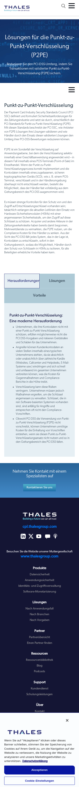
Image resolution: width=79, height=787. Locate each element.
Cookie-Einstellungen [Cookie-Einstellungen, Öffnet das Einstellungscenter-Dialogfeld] (39, 780)
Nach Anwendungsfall (39, 608)
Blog (39, 665)
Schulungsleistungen (39, 694)
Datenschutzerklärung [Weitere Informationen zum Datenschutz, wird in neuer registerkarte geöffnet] (35, 761)
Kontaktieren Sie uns (40, 487)
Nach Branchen (39, 614)
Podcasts (39, 671)
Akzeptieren (39, 770)
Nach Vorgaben (40, 620)
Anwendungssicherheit (39, 580)
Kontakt (39, 711)
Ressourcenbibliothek (39, 660)
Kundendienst (39, 688)
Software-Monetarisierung (39, 591)
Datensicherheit (40, 574)
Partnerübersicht (39, 637)
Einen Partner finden (39, 643)
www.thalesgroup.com (39, 557)
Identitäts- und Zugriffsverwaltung (39, 586)
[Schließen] (67, 720)
